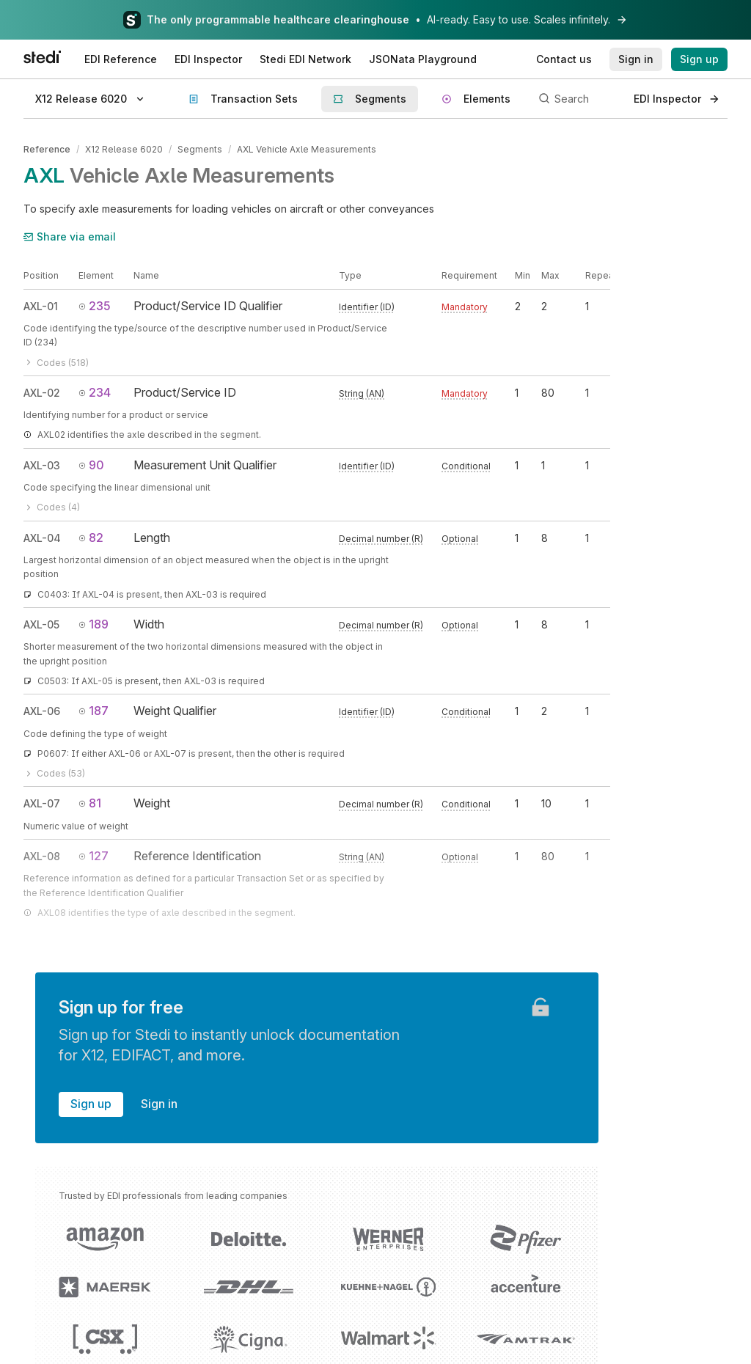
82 (90, 537)
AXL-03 (41, 465)
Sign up (90, 1103)
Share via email (69, 236)
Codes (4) (51, 507)
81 (89, 803)
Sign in (159, 1103)
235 (94, 305)
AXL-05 (41, 624)
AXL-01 (40, 306)
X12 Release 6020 (124, 149)
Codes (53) (54, 773)
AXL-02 (41, 392)
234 (94, 392)
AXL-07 (41, 803)
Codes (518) (56, 362)
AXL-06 (41, 711)
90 (91, 465)
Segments (199, 149)
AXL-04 (42, 538)
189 (93, 624)
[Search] (578, 99)
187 (93, 710)
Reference (46, 149)
